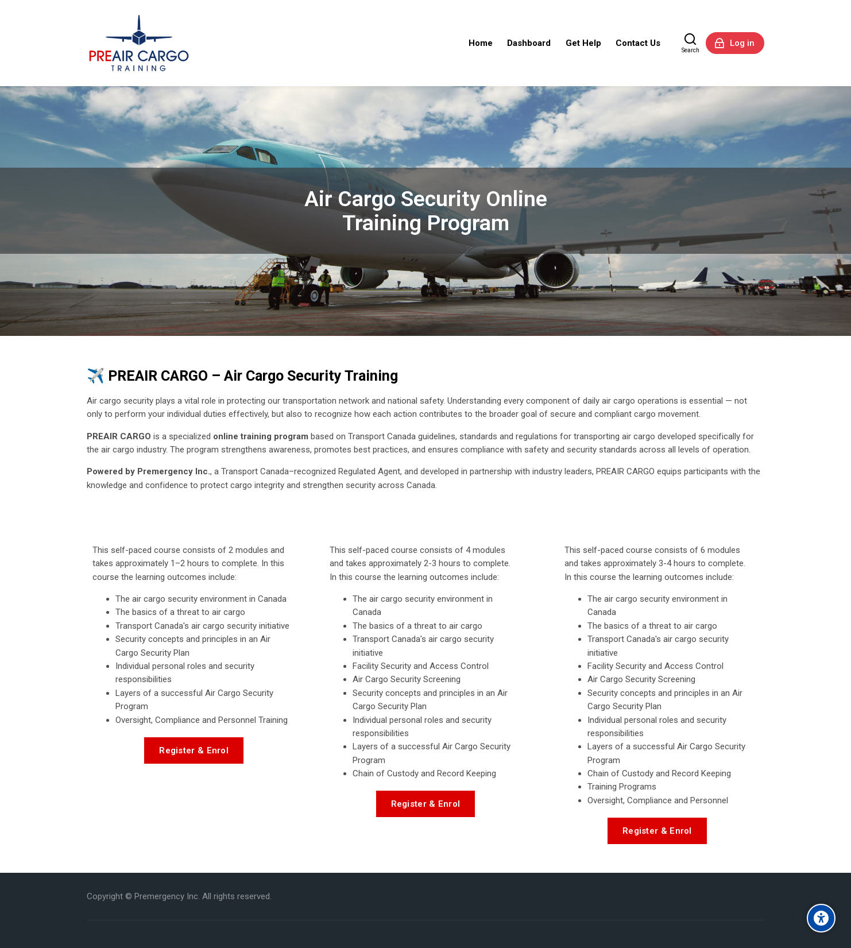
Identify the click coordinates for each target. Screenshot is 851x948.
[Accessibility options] (821, 918)
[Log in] (735, 43)
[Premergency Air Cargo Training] (139, 43)
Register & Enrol (194, 750)
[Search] (690, 43)
